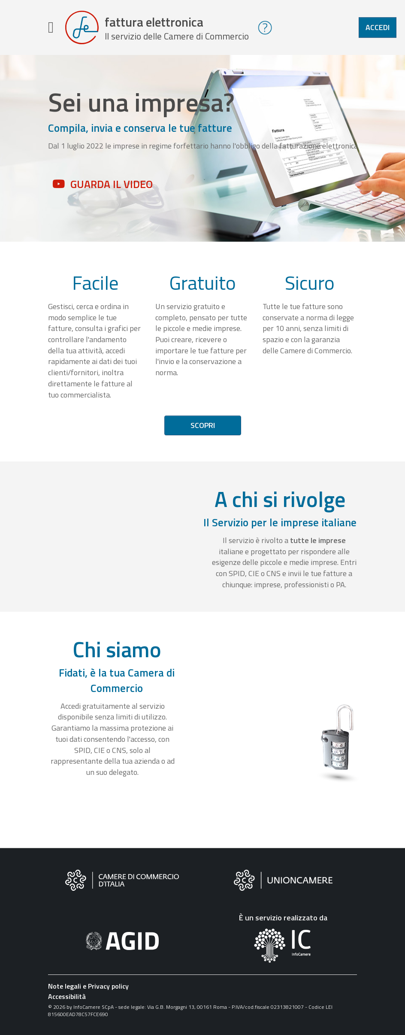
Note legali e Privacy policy (88, 986)
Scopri (202, 425)
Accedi (378, 27)
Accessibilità (67, 996)
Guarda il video (111, 184)
